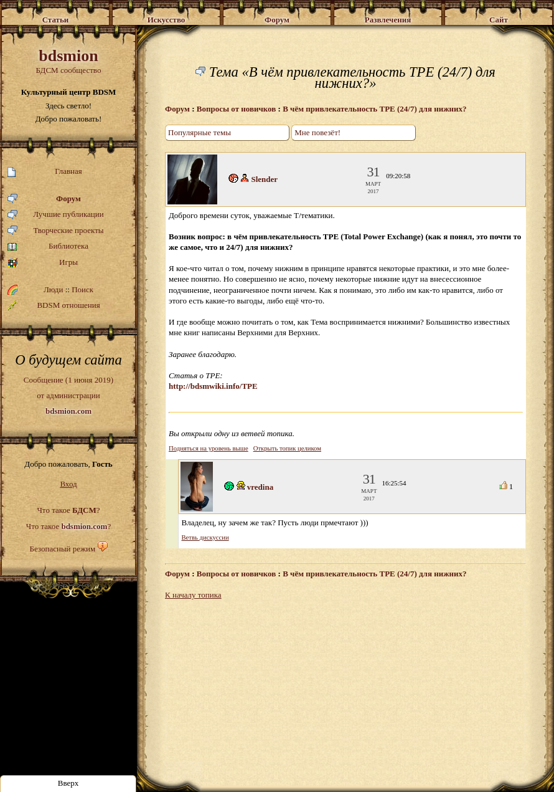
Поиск (82, 289)
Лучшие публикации (55, 214)
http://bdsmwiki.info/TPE (213, 386)
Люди (53, 289)
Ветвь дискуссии (205, 537)
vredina (260, 487)
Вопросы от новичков (236, 108)
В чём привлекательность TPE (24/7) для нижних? (374, 108)
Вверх (68, 783)
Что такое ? (68, 510)
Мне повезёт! (317, 132)
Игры (42, 262)
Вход (68, 484)
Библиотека (47, 246)
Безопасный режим (62, 548)
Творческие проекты (55, 231)
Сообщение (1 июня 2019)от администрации (68, 395)
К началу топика (193, 594)
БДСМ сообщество (68, 61)
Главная (44, 171)
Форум (44, 199)
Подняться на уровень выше (208, 448)
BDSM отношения (53, 305)
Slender (264, 179)
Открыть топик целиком (287, 448)
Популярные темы (199, 132)
